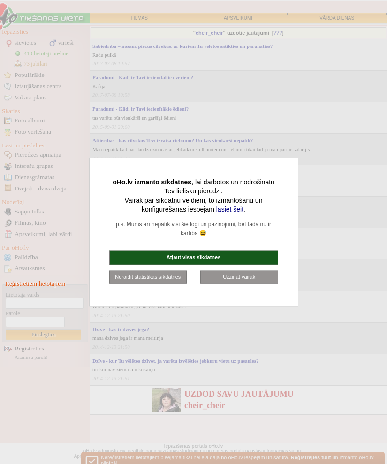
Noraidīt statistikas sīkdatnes (148, 276)
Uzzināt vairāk (239, 276)
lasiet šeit (229, 209)
